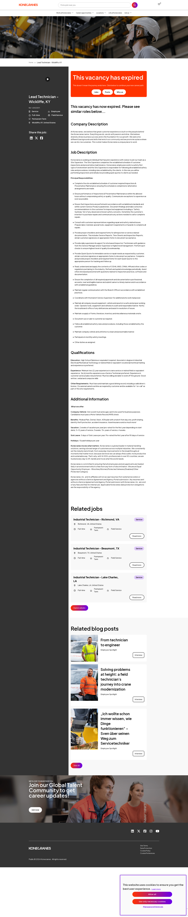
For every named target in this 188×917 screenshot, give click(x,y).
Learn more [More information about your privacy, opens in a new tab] (156, 889)
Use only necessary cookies (152, 901)
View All (76, 762)
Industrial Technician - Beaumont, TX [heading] (96, 547)
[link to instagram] (150, 828)
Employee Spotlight (109, 647)
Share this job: (38, 132)
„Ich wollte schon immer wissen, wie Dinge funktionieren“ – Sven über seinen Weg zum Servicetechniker (116, 725)
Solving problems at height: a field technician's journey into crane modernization (116, 676)
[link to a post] (84, 645)
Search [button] (135, 5)
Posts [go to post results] (107, 92)
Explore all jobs (79, 605)
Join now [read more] (35, 807)
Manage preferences (153, 907)
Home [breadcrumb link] (31, 62)
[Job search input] (94, 5)
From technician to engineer (114, 639)
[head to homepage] (28, 4)
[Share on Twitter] (36, 138)
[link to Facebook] (144, 828)
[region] (153, 895)
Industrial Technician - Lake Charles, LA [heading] (95, 576)
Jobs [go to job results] (96, 92)
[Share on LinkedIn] (31, 138)
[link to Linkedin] (131, 828)
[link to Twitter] (138, 828)
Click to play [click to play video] (47, 79)
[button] (73, 13)
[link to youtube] (157, 828)
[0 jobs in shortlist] (159, 4)
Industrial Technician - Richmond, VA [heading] (96, 519)
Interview (138, 652)
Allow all (152, 894)
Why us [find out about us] (120, 92)
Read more (136, 535)
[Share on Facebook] (41, 138)
